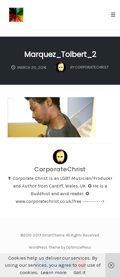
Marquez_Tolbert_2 (60, 54)
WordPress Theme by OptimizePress (60, 247)
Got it (80, 272)
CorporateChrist (60, 169)
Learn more (54, 272)
